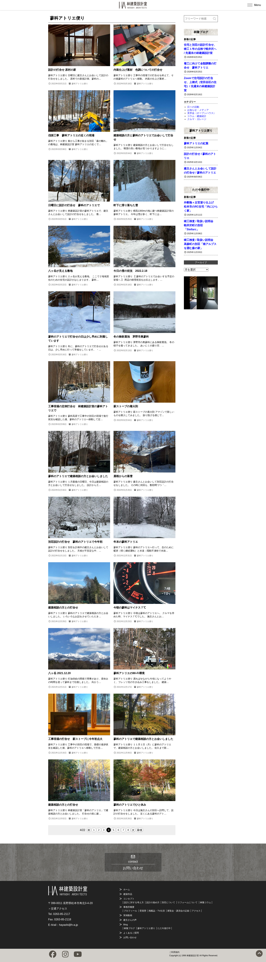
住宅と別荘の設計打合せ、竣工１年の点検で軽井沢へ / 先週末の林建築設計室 (200, 48)
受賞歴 (143, 910)
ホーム (126, 889)
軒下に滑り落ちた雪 (125, 205)
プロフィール (130, 910)
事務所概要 (128, 907)
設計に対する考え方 (134, 902)
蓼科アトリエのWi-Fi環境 (129, 673)
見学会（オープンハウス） (201, 113)
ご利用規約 (174, 952)
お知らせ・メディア (198, 110)
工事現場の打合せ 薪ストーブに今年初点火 (75, 738)
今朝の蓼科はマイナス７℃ (129, 607)
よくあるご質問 (131, 933)
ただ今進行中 (201, 189)
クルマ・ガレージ (196, 119)
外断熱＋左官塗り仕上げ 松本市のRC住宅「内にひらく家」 (201, 206)
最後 (139, 830)
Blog (125, 924)
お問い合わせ (130, 937)
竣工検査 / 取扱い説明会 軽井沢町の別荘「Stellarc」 (200, 225)
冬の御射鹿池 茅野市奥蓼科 (131, 336)
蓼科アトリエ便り (80, 83)
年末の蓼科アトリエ (125, 541)
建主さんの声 (130, 920)
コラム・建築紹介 (196, 116)
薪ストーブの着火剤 (125, 406)
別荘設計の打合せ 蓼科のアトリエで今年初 (75, 541)
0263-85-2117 (61, 914)
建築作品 (127, 894)
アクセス (196, 910)
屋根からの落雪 (122, 476)
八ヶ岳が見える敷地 (60, 270)
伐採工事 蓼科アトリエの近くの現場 (71, 135)
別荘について (168, 902)
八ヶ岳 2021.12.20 (59, 673)
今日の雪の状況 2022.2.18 (130, 270)
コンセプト (128, 898)
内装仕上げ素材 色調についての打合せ (137, 69)
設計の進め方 (152, 902)
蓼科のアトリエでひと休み (129, 804)
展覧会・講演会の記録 (178, 910)
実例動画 (127, 915)
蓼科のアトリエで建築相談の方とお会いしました (78, 476)
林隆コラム (205, 902)
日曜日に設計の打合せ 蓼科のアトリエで (74, 205)
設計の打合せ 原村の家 (62, 69)
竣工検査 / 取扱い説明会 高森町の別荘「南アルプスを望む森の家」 (200, 244)
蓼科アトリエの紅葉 (196, 143)
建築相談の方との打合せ (63, 607)
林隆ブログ (201, 32)
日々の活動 (193, 107)
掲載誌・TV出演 (157, 910)
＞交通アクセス (57, 908)
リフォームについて (187, 902)
